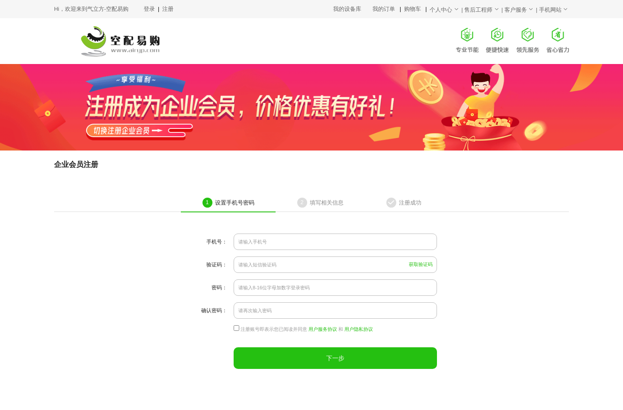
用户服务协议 (322, 329)
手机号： (216, 242)
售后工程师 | (484, 10)
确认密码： (214, 311)
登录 (150, 9)
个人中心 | (447, 10)
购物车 (413, 9)
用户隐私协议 (358, 329)
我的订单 (384, 9)
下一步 (335, 358)
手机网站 (554, 10)
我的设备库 (353, 9)
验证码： (216, 265)
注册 (167, 9)
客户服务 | (521, 10)
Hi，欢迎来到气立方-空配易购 (91, 9)
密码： (219, 288)
